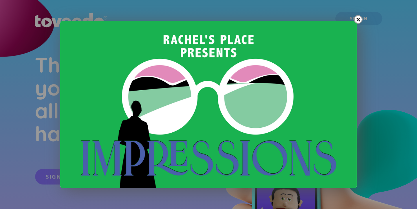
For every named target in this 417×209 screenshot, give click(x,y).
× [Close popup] (358, 19)
